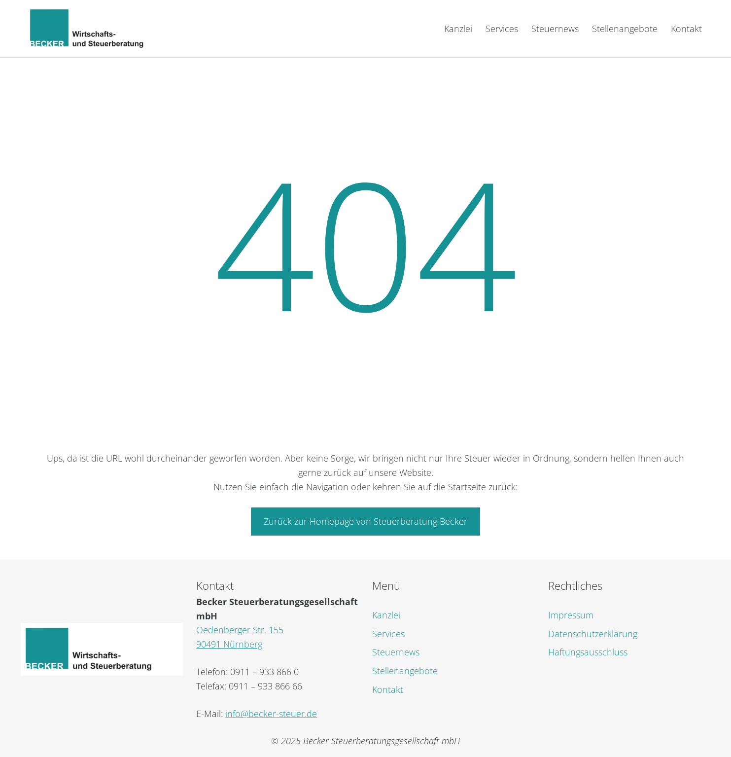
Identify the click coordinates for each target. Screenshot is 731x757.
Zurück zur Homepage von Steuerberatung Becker (365, 521)
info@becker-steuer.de (271, 714)
